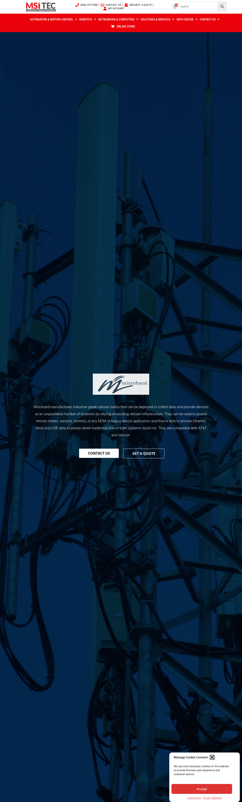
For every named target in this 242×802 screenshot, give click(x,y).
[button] (212, 765)
